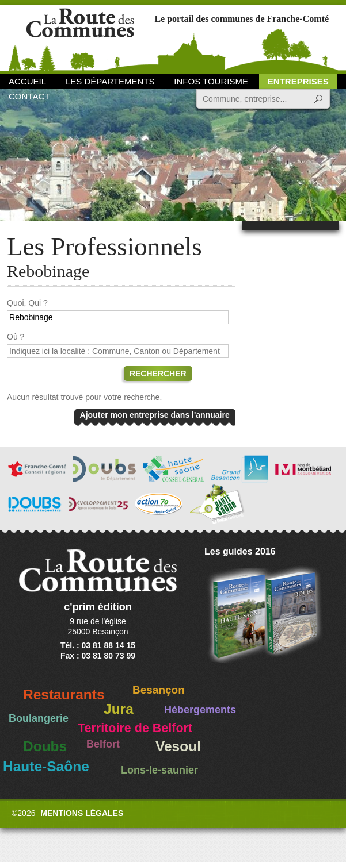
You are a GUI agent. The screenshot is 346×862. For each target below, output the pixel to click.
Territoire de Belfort (135, 728)
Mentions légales (81, 813)
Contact (29, 96)
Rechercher (158, 373)
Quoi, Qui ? (27, 302)
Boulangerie (39, 718)
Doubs (45, 746)
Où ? (15, 336)
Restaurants (64, 694)
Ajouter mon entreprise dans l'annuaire (155, 415)
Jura (119, 709)
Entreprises (298, 81)
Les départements (110, 81)
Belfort (103, 744)
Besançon (158, 690)
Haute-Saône (46, 766)
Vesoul (178, 746)
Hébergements (200, 709)
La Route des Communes (80, 37)
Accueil (27, 81)
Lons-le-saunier (159, 770)
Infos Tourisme (211, 81)
